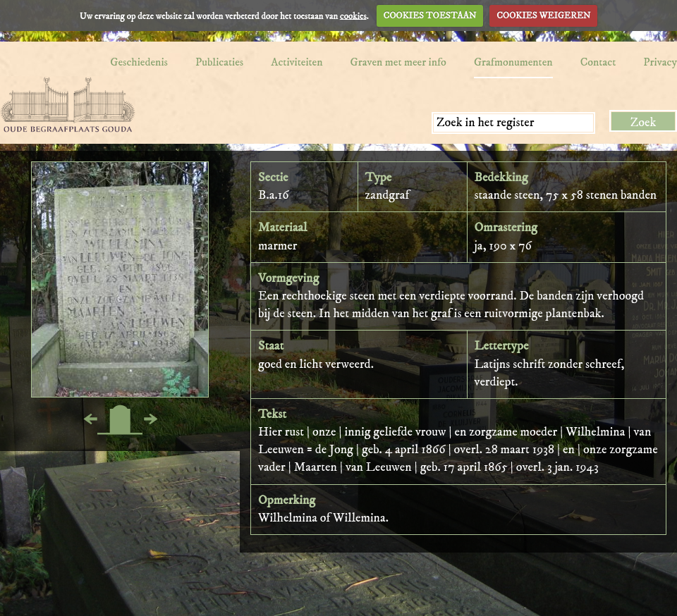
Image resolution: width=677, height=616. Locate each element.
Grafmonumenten (513, 62)
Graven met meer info (398, 62)
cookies (353, 15)
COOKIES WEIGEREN (543, 15)
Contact (598, 62)
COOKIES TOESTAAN (430, 15)
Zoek (643, 122)
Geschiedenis (139, 62)
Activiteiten (296, 62)
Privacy (660, 62)
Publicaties (219, 62)
